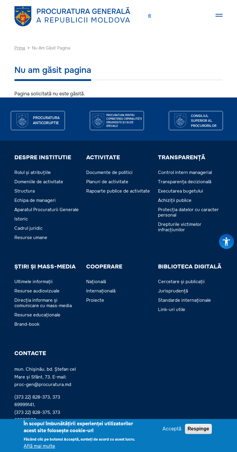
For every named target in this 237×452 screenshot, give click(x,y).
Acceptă (171, 430)
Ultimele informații (33, 282)
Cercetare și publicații (181, 282)
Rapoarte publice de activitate (118, 191)
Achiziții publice (175, 200)
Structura (24, 191)
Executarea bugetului (180, 191)
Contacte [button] (30, 353)
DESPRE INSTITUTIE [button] (42, 157)
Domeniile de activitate (38, 182)
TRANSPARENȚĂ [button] (181, 157)
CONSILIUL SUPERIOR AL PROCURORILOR (203, 121)
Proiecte (95, 300)
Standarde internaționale (184, 300)
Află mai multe (39, 447)
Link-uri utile (171, 310)
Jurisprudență (173, 291)
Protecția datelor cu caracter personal (188, 212)
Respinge (198, 429)
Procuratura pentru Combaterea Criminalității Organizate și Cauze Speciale (124, 120)
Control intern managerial (185, 172)
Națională (96, 282)
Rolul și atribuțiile (32, 172)
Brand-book (27, 324)
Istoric (21, 219)
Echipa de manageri (35, 200)
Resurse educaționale (37, 315)
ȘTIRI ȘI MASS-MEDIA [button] (45, 266)
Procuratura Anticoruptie (46, 120)
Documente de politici (109, 172)
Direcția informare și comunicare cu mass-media (43, 303)
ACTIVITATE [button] (103, 157)
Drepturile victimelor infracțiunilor (179, 227)
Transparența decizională (184, 182)
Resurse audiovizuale (37, 291)
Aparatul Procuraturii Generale (46, 210)
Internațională (101, 291)
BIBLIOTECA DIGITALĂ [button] (189, 266)
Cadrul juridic (28, 228)
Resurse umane (30, 238)
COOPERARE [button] (104, 266)
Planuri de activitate (107, 182)
